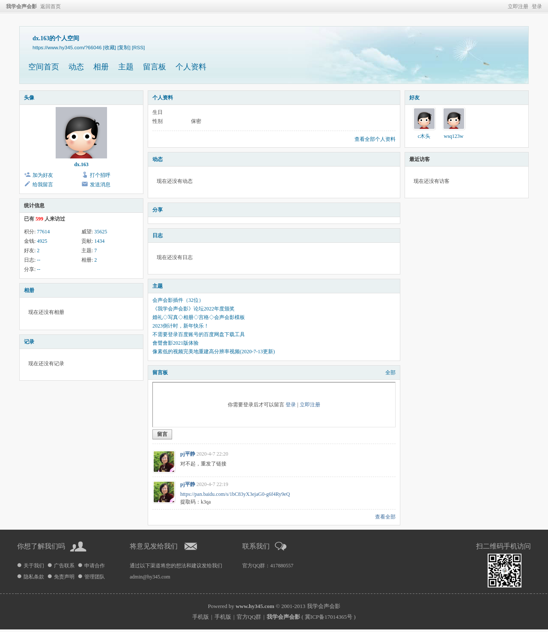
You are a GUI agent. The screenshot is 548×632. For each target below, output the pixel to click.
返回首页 (50, 6)
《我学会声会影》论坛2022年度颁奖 (193, 309)
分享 (157, 210)
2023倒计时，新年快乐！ (180, 326)
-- (38, 260)
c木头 (424, 136)
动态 (76, 67)
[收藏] (109, 47)
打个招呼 (100, 175)
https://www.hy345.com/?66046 (67, 47)
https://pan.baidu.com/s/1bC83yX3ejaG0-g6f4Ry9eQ (235, 494)
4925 (42, 241)
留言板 (154, 67)
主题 (126, 67)
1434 (99, 241)
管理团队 (94, 577)
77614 (43, 232)
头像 (29, 98)
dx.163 (81, 164)
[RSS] (138, 47)
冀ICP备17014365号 (328, 617)
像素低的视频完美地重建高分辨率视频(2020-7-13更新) (213, 352)
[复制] (123, 47)
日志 (157, 235)
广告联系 (64, 566)
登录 (537, 6)
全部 (390, 373)
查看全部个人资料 (375, 139)
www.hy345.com (254, 606)
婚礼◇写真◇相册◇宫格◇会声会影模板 (198, 317)
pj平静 (187, 454)
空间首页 (43, 67)
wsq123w (453, 136)
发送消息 (100, 185)
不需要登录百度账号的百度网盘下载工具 (198, 334)
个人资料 (191, 67)
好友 (414, 98)
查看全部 (385, 517)
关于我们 (34, 566)
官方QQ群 (249, 617)
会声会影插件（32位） (178, 300)
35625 (100, 232)
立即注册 (518, 6)
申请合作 (94, 566)
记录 (29, 342)
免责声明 (64, 577)
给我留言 (43, 185)
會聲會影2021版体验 (175, 343)
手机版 (200, 617)
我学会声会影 (21, 6)
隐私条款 (34, 577)
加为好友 (43, 175)
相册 (101, 67)
